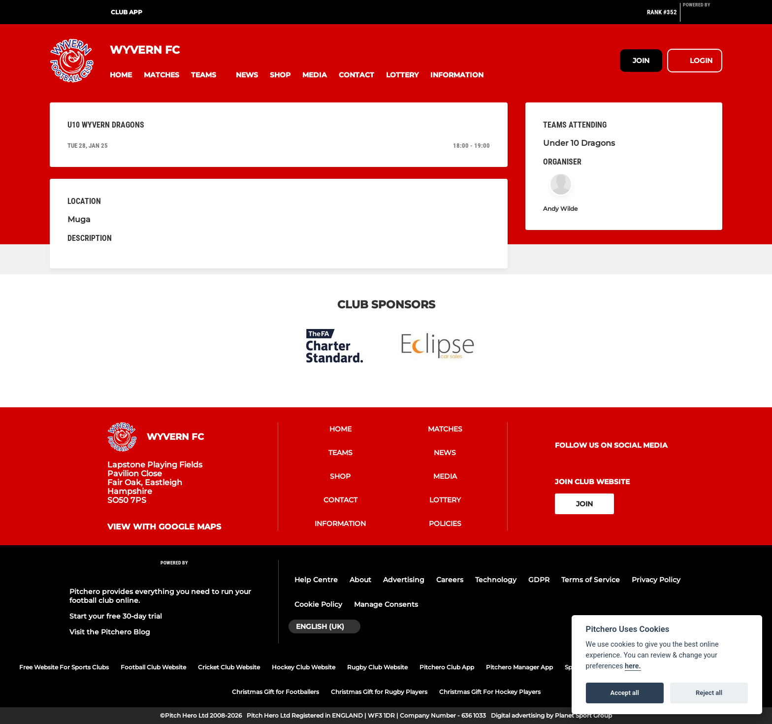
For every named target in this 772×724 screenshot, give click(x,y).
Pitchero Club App (446, 667)
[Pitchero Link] (702, 16)
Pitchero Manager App (519, 667)
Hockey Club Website (303, 667)
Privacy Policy (656, 579)
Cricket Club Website (229, 667)
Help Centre (316, 579)
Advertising (403, 579)
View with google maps (164, 527)
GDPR (538, 579)
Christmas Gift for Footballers (275, 691)
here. (633, 666)
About (360, 579)
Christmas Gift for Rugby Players (379, 691)
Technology (495, 579)
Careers (449, 579)
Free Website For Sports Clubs (64, 667)
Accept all (625, 692)
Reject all (709, 692)
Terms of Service (590, 579)
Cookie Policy (318, 604)
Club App (126, 12)
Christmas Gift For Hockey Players (490, 691)
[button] (121, 75)
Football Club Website (153, 667)
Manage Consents (386, 604)
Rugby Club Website (377, 667)
